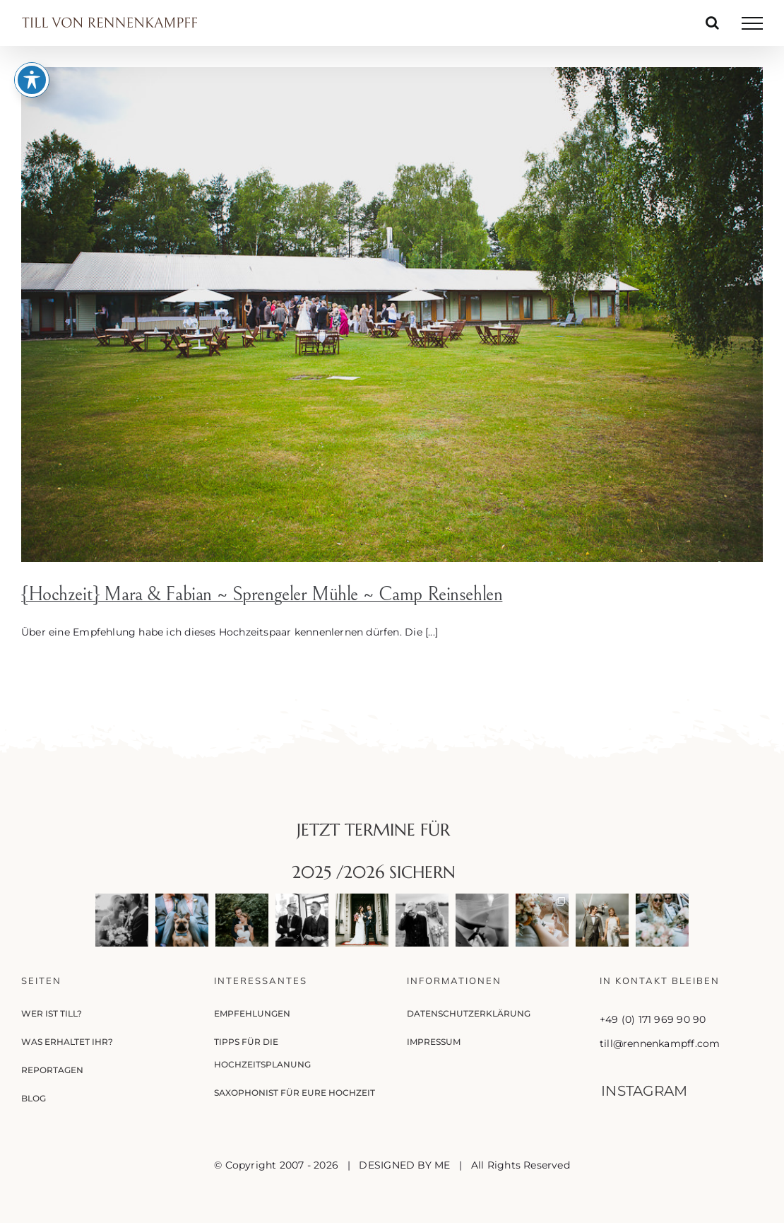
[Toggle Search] (712, 23)
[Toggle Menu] (752, 23)
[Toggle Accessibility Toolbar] (32, 48)
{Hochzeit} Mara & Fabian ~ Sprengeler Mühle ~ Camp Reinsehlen (261, 594)
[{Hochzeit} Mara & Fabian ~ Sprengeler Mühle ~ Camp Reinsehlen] (392, 314)
